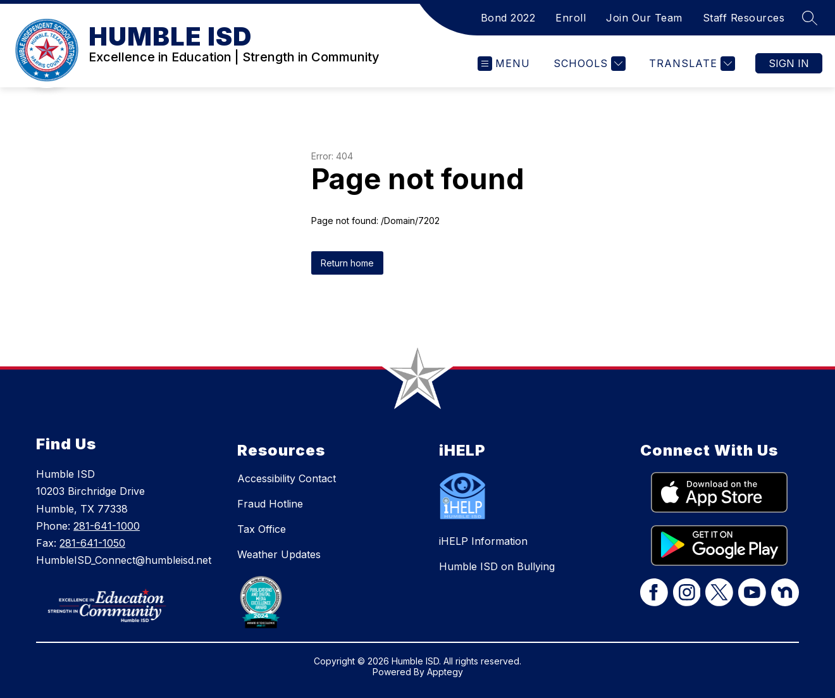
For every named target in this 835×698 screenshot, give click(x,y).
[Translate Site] (690, 64)
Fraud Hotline (270, 503)
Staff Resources (744, 17)
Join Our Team (644, 17)
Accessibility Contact (286, 478)
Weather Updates (279, 554)
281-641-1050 (92, 543)
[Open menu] (504, 64)
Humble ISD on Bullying (497, 566)
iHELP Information (483, 541)
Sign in (789, 63)
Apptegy (445, 671)
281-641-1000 (106, 526)
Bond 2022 (508, 17)
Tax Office (261, 529)
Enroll (570, 17)
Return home (347, 263)
